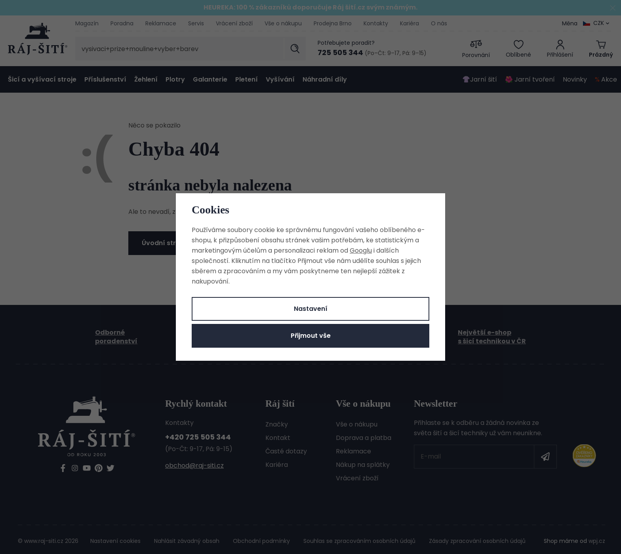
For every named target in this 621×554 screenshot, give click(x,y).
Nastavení (311, 308)
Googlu (361, 250)
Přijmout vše (311, 335)
